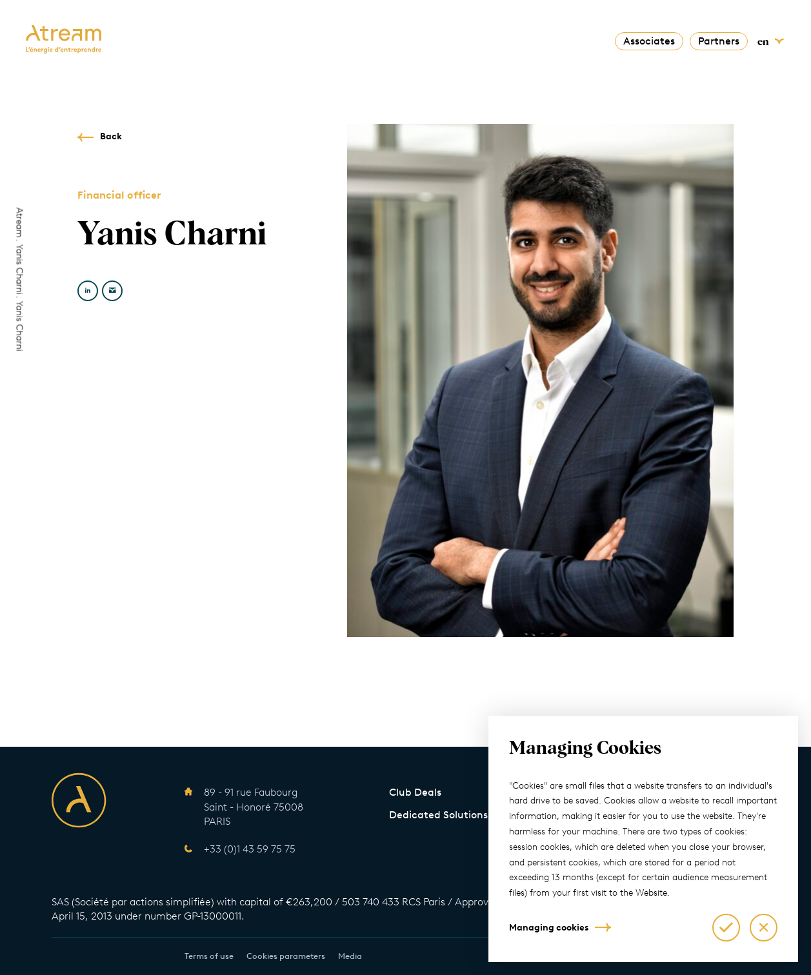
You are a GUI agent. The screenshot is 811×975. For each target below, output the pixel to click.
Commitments (356, 39)
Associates (649, 41)
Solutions (286, 39)
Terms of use (209, 956)
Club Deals (415, 792)
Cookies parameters (285, 956)
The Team (427, 39)
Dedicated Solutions (438, 815)
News (476, 39)
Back (111, 136)
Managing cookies (548, 927)
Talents (520, 39)
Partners (718, 41)
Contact (570, 39)
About (236, 39)
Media (350, 956)
